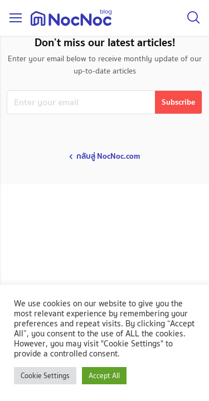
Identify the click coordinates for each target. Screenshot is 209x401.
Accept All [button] (104, 376)
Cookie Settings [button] (45, 376)
